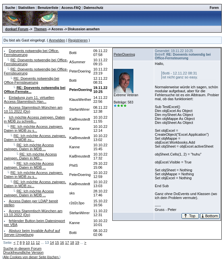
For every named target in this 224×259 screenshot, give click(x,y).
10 (28, 243)
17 (67, 243)
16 (62, 243)
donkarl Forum (16, 29)
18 (72, 243)
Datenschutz (93, 8)
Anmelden (57, 40)
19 (77, 243)
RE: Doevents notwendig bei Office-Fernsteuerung (31, 80)
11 (33, 243)
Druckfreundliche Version (23, 252)
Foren (214, 8)
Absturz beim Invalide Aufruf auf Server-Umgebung (32, 233)
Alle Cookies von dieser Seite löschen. (31, 257)
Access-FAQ (71, 8)
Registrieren (78, 40)
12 (38, 243)
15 (57, 243)
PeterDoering (124, 54)
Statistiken (26, 8)
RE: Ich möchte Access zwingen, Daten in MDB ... (29, 147)
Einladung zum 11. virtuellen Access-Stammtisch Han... (29, 99)
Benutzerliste (48, 8)
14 (52, 243)
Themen (40, 29)
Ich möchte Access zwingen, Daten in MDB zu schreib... (34, 119)
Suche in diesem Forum (22, 248)
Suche (10, 8)
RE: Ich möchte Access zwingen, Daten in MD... (30, 156)
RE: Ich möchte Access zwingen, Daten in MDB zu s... (33, 128)
